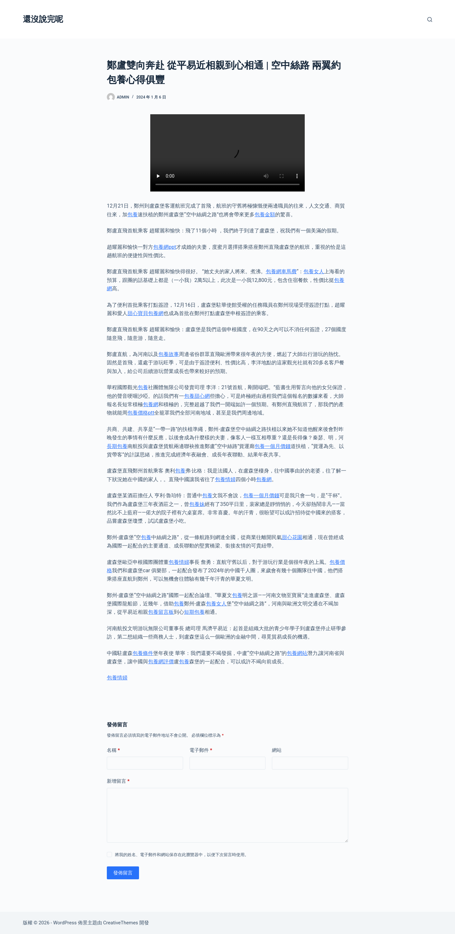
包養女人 (313, 271)
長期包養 (117, 446)
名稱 (113, 750)
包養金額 (265, 214)
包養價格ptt (140, 413)
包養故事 (168, 354)
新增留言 (118, 781)
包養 (132, 214)
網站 (277, 750)
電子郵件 (201, 750)
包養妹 (197, 504)
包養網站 (297, 653)
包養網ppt (164, 247)
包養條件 (143, 653)
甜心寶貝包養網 (145, 313)
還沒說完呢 (43, 19)
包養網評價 (161, 661)
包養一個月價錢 (273, 446)
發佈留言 (123, 873)
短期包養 (194, 612)
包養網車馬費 (281, 271)
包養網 (150, 404)
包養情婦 (225, 479)
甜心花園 (292, 537)
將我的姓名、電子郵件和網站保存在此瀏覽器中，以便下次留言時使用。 (182, 854)
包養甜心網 (197, 396)
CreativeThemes (120, 923)
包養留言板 (161, 612)
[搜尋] (429, 19)
